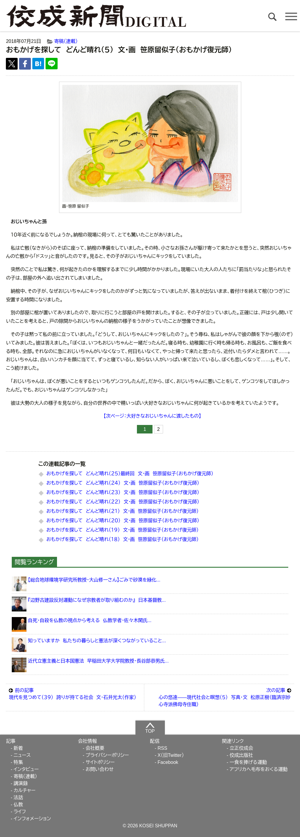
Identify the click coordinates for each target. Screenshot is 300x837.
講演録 (21, 783)
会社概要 (95, 748)
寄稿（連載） (66, 41)
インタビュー (26, 769)
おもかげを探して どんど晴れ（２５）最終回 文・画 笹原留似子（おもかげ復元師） (129, 473)
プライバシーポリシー (107, 755)
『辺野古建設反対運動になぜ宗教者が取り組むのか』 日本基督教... (97, 600)
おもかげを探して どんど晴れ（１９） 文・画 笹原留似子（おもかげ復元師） (122, 529)
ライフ (20, 811)
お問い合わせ (99, 769)
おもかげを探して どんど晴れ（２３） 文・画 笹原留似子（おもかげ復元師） (122, 492)
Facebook (167, 762)
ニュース (22, 755)
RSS (162, 748)
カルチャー (25, 790)
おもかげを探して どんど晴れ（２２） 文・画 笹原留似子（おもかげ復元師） (122, 501)
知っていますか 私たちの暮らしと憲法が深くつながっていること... (97, 640)
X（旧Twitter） (170, 755)
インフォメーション (32, 818)
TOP (150, 728)
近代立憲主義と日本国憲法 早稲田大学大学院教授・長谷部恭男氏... (98, 660)
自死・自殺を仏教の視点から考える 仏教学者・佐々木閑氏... (89, 620)
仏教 (18, 804)
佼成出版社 (241, 755)
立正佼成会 (241, 748)
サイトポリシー (100, 762)
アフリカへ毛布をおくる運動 (258, 769)
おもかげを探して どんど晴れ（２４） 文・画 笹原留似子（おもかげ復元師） (122, 482)
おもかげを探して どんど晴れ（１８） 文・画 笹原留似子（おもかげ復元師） (122, 539)
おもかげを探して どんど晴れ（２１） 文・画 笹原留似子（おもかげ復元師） (122, 511)
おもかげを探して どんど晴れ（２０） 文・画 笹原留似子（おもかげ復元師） (122, 520)
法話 (18, 797)
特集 (18, 762)
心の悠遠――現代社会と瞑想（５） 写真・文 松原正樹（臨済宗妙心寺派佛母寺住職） (225, 697)
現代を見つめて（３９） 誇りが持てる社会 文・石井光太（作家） (75, 693)
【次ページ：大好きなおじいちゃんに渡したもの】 (152, 416)
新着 (18, 748)
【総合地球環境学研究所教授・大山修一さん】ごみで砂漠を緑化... (94, 579)
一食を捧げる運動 (248, 762)
